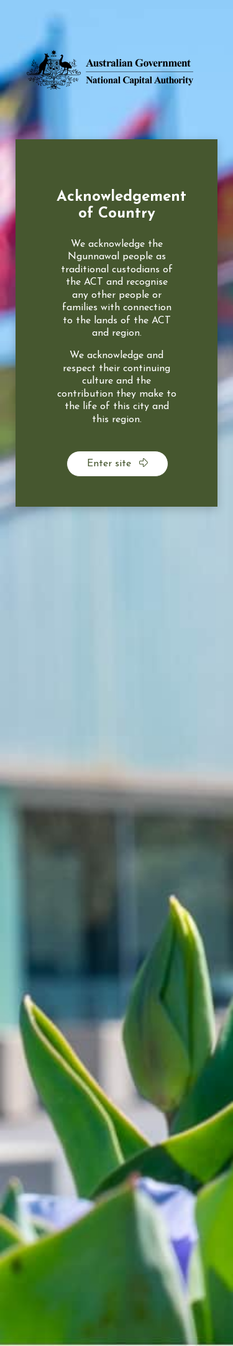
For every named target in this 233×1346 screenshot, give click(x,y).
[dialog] (116, 323)
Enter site (117, 463)
